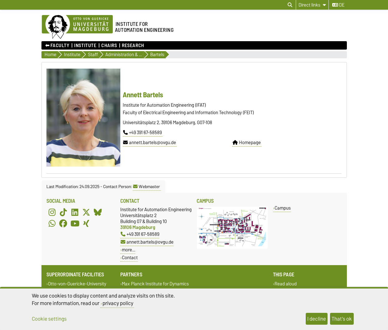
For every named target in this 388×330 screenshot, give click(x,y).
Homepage (246, 142)
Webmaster (146, 186)
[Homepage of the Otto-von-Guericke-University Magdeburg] (77, 27)
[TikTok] (63, 212)
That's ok (342, 318)
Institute (85, 45)
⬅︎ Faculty (57, 45)
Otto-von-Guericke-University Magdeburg (76, 286)
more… (128, 250)
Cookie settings (49, 318)
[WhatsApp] (52, 223)
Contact (130, 257)
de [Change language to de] (338, 5)
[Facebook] (63, 223)
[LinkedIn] (74, 212)
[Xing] (86, 223)
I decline (316, 318)
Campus (283, 208)
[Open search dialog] (290, 5)
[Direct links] (312, 5)
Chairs (109, 45)
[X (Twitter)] (86, 212)
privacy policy (118, 303)
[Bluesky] (97, 212)
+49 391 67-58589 (142, 132)
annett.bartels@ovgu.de (149, 142)
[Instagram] (52, 212)
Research (133, 45)
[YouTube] (74, 223)
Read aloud (286, 283)
